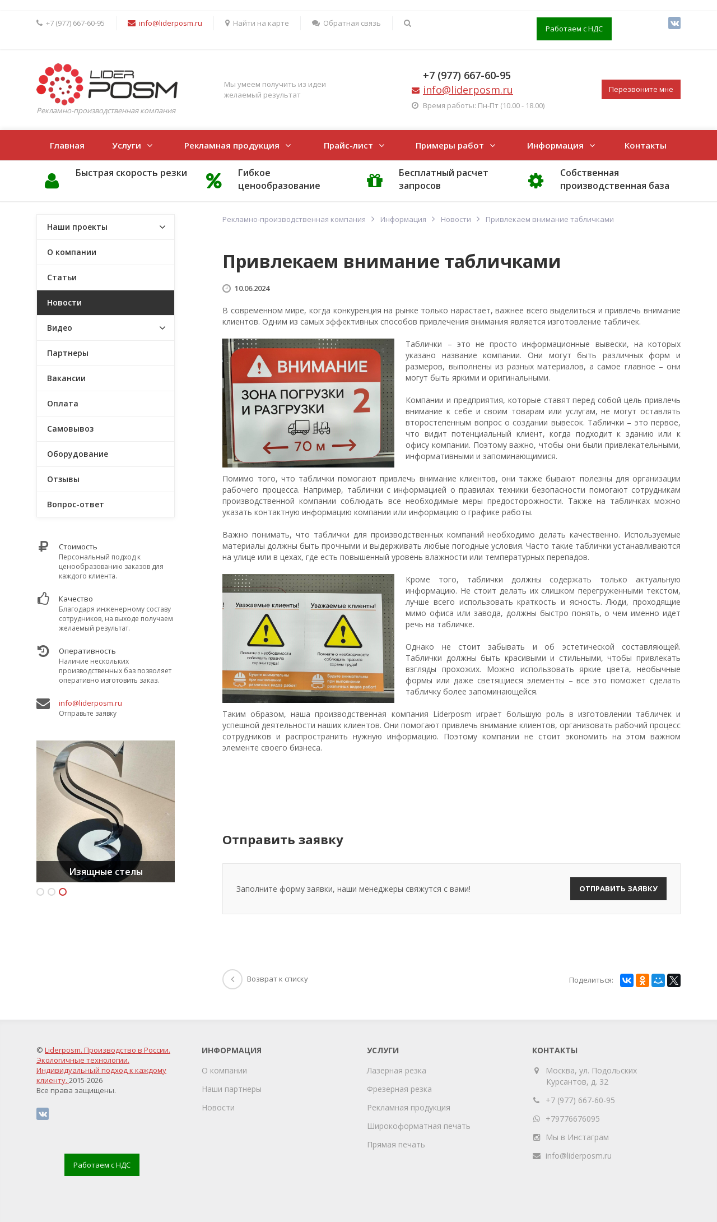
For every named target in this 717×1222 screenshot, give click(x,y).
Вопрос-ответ (75, 504)
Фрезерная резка (399, 1089)
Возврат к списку (265, 979)
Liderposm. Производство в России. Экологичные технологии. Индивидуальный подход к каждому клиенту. (103, 1065)
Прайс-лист (348, 145)
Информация (555, 145)
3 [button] (63, 892)
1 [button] (40, 892)
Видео (59, 327)
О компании (71, 252)
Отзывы (63, 479)
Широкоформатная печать (419, 1126)
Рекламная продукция (232, 145)
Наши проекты (77, 226)
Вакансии (66, 378)
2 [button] (51, 892)
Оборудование (77, 453)
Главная (67, 145)
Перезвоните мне (641, 89)
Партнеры (68, 353)
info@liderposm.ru (90, 703)
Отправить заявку (618, 888)
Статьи (62, 277)
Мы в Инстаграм (577, 1137)
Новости (64, 302)
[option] (105, 811)
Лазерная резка (396, 1070)
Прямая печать (396, 1144)
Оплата (62, 403)
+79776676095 (573, 1118)
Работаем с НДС (574, 29)
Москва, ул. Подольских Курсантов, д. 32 (591, 1076)
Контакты (646, 145)
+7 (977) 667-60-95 (467, 75)
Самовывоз (70, 428)
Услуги (126, 145)
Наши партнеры (232, 1089)
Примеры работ (450, 145)
